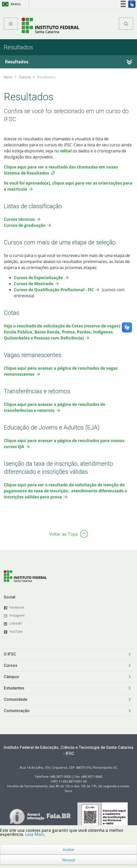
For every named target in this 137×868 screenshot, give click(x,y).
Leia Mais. (35, 834)
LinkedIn (15, 623)
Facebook (16, 607)
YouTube (16, 631)
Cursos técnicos (19, 219)
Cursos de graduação (24, 225)
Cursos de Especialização (38, 277)
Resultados (16, 61)
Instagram (17, 615)
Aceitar (68, 849)
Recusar (68, 859)
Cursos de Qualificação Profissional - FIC (54, 289)
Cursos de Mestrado (33, 283)
